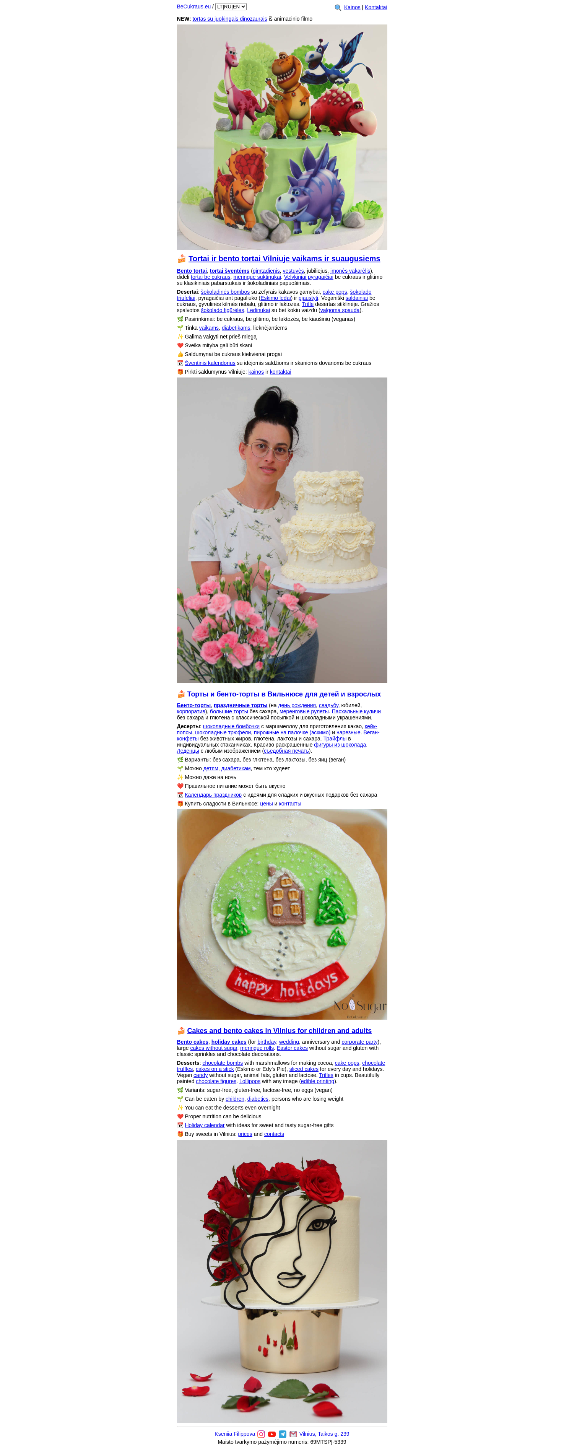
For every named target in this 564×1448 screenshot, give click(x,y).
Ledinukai (258, 310)
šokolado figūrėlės (222, 310)
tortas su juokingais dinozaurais (229, 19)
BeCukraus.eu (194, 6)
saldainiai (357, 298)
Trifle (308, 304)
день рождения (297, 705)
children (235, 1099)
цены (266, 803)
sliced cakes (304, 1069)
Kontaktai (376, 7)
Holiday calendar (204, 1125)
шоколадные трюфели (223, 732)
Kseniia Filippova (235, 1433)
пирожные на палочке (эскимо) (292, 732)
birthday (266, 1042)
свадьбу (328, 705)
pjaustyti (308, 298)
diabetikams (236, 328)
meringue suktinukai (257, 277)
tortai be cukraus (211, 277)
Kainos (352, 7)
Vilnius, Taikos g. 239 (324, 1433)
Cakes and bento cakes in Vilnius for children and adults (279, 1031)
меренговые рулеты (304, 711)
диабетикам (236, 768)
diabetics (257, 1099)
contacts (274, 1134)
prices (245, 1134)
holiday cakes (229, 1042)
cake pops (335, 292)
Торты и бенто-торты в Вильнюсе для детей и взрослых (284, 694)
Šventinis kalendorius (210, 363)
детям (210, 768)
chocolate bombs (222, 1063)
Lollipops (249, 1081)
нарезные (348, 732)
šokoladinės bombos (225, 292)
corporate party (359, 1042)
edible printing (317, 1081)
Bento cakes (192, 1042)
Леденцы (188, 751)
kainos (256, 372)
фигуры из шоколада (340, 745)
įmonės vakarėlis (350, 271)
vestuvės (293, 271)
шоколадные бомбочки (231, 726)
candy (200, 1075)
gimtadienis (266, 271)
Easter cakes (292, 1048)
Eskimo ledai (275, 298)
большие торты (229, 711)
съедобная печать (286, 751)
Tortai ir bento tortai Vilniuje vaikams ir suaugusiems (284, 258)
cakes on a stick (215, 1069)
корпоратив (191, 711)
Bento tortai (192, 271)
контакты (290, 803)
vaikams (209, 328)
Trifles (326, 1075)
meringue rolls (257, 1048)
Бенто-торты (194, 705)
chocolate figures (216, 1081)
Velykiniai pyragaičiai (308, 277)
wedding (289, 1042)
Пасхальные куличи (356, 711)
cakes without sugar (213, 1048)
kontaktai (280, 372)
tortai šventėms (229, 271)
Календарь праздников (213, 795)
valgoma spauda (340, 310)
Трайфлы (335, 738)
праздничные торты (241, 705)
